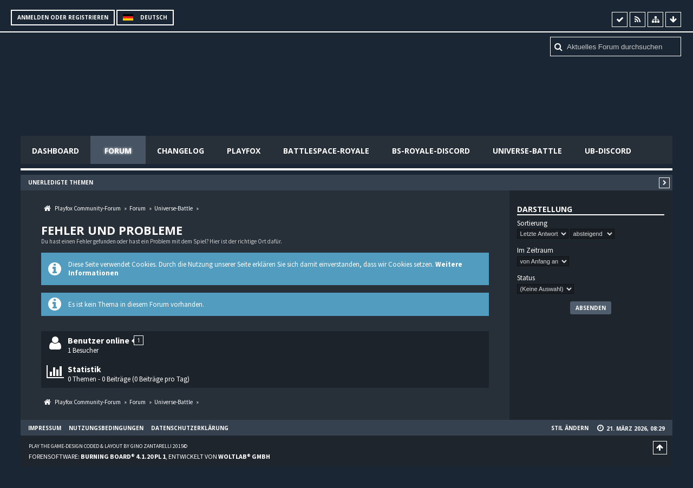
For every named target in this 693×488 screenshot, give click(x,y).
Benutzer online (98, 340)
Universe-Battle (527, 151)
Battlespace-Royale (326, 151)
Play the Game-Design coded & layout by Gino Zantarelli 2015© (108, 446)
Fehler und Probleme (111, 230)
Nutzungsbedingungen (106, 428)
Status (526, 278)
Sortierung (532, 223)
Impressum (44, 428)
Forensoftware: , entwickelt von (149, 456)
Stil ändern (570, 428)
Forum (118, 151)
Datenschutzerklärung (189, 428)
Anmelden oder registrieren (62, 17)
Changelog (180, 151)
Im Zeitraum (535, 250)
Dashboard (55, 151)
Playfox (243, 151)
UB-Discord (608, 151)
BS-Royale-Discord (431, 151)
